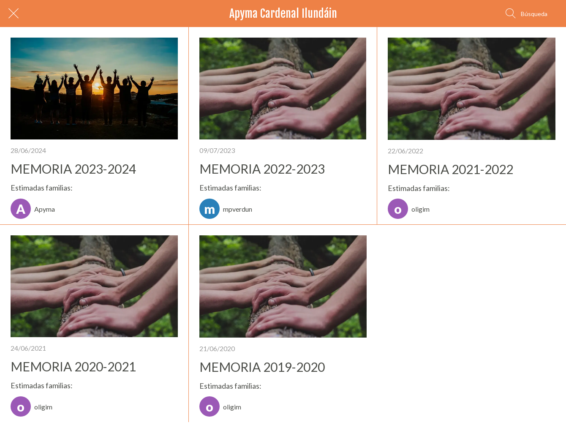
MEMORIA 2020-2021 (73, 366)
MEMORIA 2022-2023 (262, 168)
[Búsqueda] (526, 13)
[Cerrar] (13, 13)
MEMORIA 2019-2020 (262, 366)
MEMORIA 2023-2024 (73, 168)
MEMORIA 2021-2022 (450, 169)
